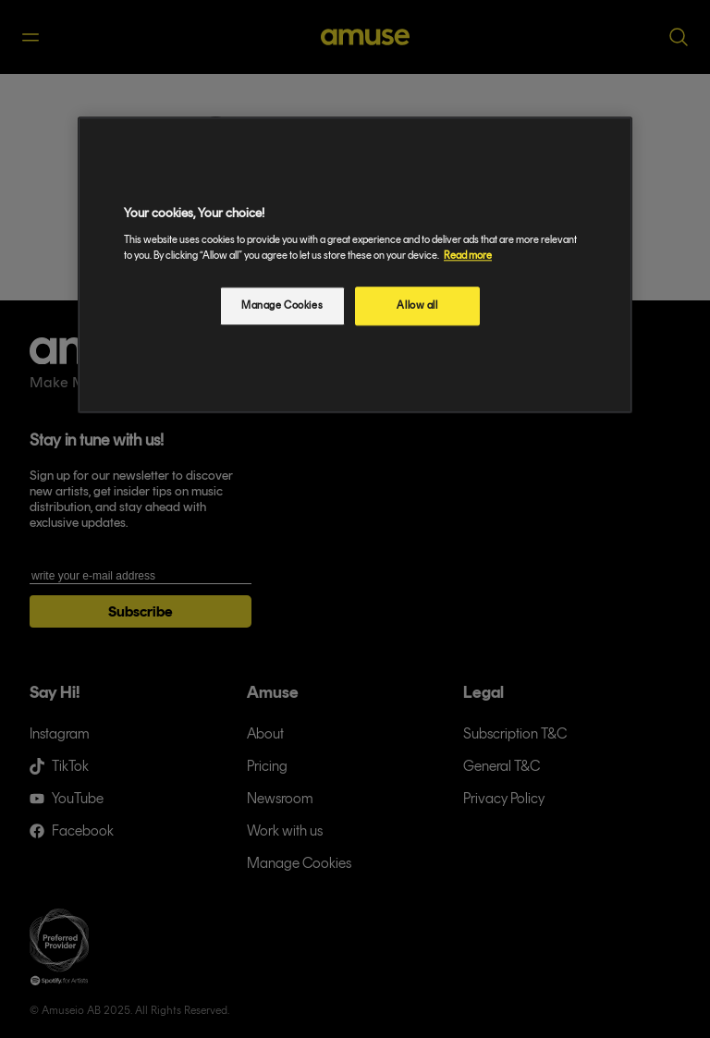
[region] (355, 265)
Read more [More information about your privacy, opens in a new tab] (468, 255)
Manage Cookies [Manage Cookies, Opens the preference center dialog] (282, 305)
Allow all (417, 305)
